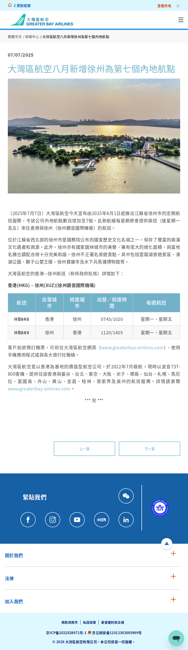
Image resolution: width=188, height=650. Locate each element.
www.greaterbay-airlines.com (132, 347)
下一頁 (149, 448)
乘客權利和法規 (112, 622)
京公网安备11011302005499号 (117, 632)
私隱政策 (89, 622)
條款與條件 (69, 622)
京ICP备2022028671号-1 (66, 632)
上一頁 (84, 448)
